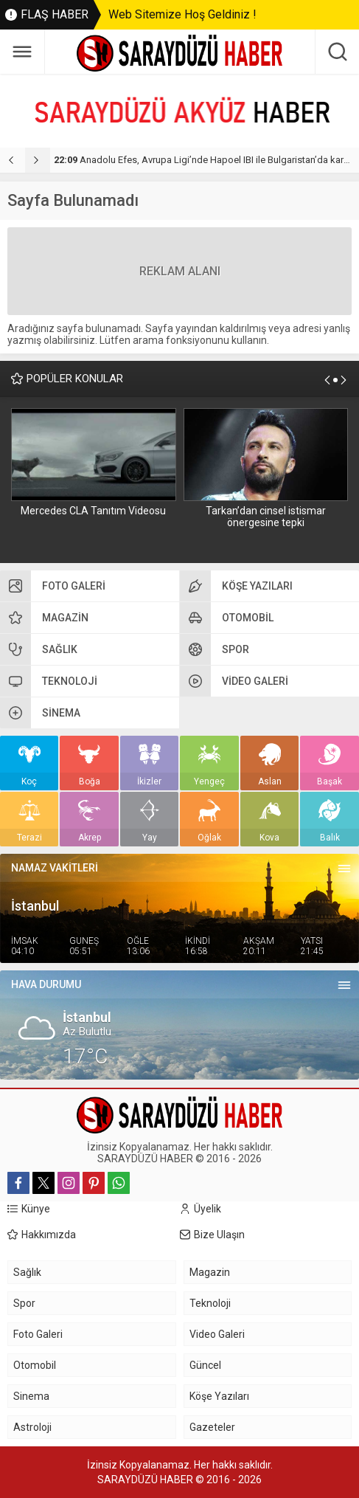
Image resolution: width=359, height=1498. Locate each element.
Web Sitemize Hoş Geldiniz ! (182, 14)
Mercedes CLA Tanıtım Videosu (93, 511)
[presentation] (12, 160)
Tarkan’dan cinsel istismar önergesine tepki (266, 516)
